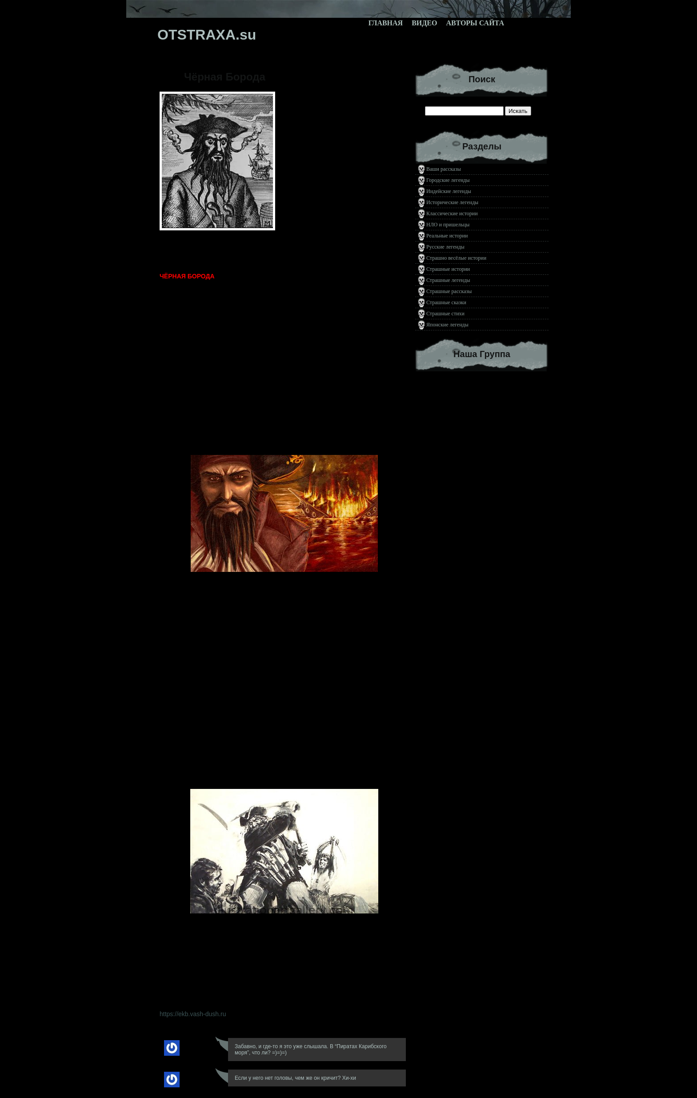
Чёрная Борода (224, 77)
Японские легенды (447, 325)
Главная (386, 23)
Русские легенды (445, 247)
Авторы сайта (475, 23)
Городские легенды (448, 180)
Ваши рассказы (443, 169)
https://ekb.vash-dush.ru (193, 1014)
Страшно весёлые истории (456, 258)
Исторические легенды (452, 202)
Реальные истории (447, 236)
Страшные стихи (445, 313)
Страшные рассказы (449, 291)
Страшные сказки (446, 302)
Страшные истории (448, 269)
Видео (424, 23)
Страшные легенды (448, 280)
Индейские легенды (448, 191)
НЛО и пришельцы (447, 224)
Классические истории (452, 213)
